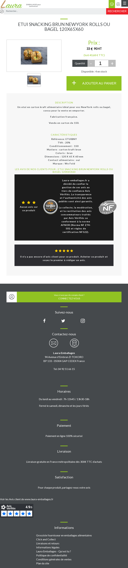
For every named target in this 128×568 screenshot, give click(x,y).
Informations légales (48, 547)
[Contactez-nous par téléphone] (74, 344)
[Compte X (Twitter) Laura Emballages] (63, 320)
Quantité (80, 63)
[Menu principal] (124, 3)
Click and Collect (46, 539)
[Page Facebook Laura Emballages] (44, 320)
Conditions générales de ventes (54, 559)
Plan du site (42, 563)
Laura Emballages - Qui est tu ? (53, 551)
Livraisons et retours (47, 543)
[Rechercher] (117, 11)
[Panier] (112, 4)
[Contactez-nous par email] (53, 344)
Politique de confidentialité (51, 555)
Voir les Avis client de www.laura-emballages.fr (26, 499)
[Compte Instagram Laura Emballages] (83, 320)
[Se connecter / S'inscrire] (118, 4)
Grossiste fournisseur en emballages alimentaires (64, 535)
